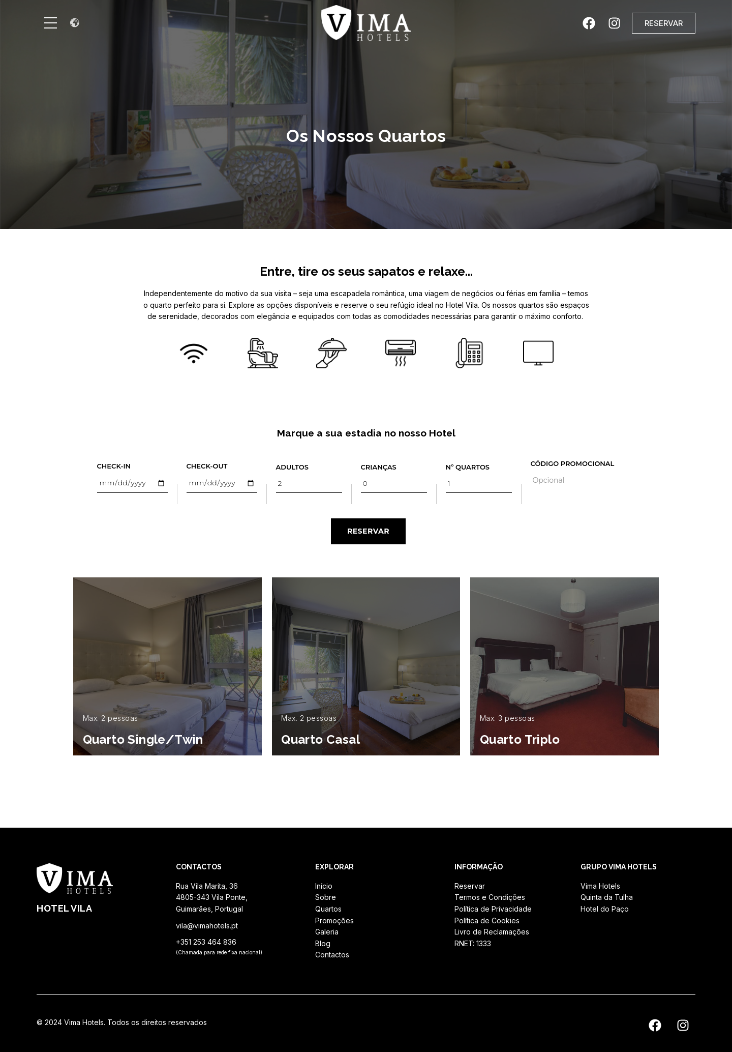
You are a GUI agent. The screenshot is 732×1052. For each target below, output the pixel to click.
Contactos (332, 954)
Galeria (327, 931)
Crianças (378, 467)
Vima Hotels (600, 886)
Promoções (334, 920)
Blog (322, 943)
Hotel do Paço (605, 908)
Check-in (114, 466)
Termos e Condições (489, 897)
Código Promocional (573, 463)
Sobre (325, 897)
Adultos (292, 467)
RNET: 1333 (472, 943)
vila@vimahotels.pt (207, 925)
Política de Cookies (487, 920)
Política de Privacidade (493, 908)
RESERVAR (368, 531)
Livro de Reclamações (491, 931)
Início (323, 886)
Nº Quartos (468, 467)
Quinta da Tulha (607, 897)
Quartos (328, 908)
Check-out (207, 466)
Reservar (469, 886)
